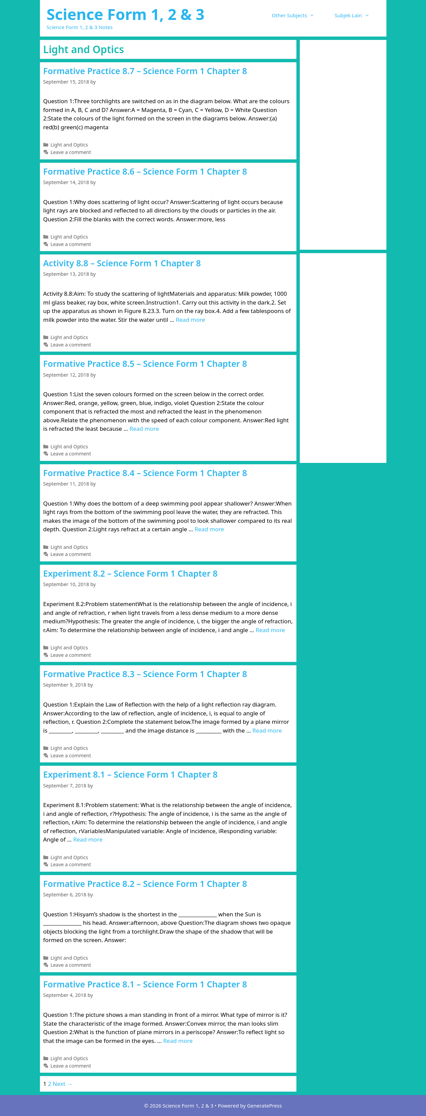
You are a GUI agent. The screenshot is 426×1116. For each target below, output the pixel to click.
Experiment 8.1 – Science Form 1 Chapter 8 (130, 774)
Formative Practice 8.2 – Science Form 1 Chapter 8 (145, 883)
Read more (190, 319)
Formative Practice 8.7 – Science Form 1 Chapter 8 (145, 70)
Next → (63, 1084)
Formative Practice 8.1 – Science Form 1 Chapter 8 (145, 984)
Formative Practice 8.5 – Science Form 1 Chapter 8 (145, 363)
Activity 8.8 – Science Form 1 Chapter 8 (122, 263)
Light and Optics (69, 144)
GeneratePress (264, 1105)
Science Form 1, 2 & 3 (126, 14)
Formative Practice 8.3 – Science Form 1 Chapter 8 (145, 673)
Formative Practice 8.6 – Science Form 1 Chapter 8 (145, 171)
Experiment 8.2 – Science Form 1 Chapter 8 (130, 573)
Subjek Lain (357, 15)
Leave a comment (70, 152)
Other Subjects (298, 15)
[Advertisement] (343, 144)
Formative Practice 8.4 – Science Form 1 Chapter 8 (145, 472)
